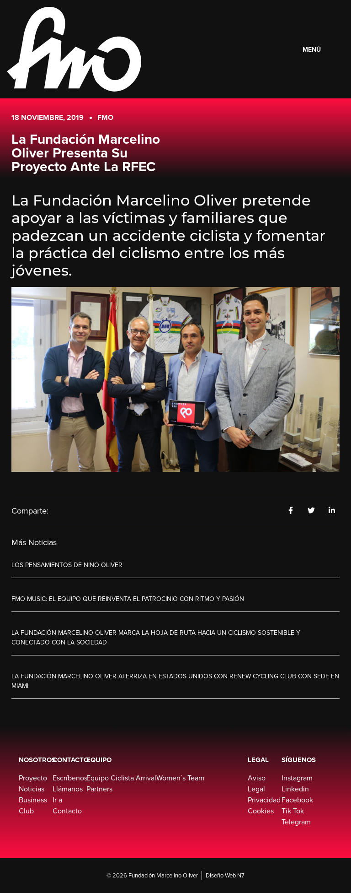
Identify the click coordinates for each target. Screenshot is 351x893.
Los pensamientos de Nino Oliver (66, 565)
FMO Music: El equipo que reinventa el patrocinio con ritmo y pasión (127, 599)
